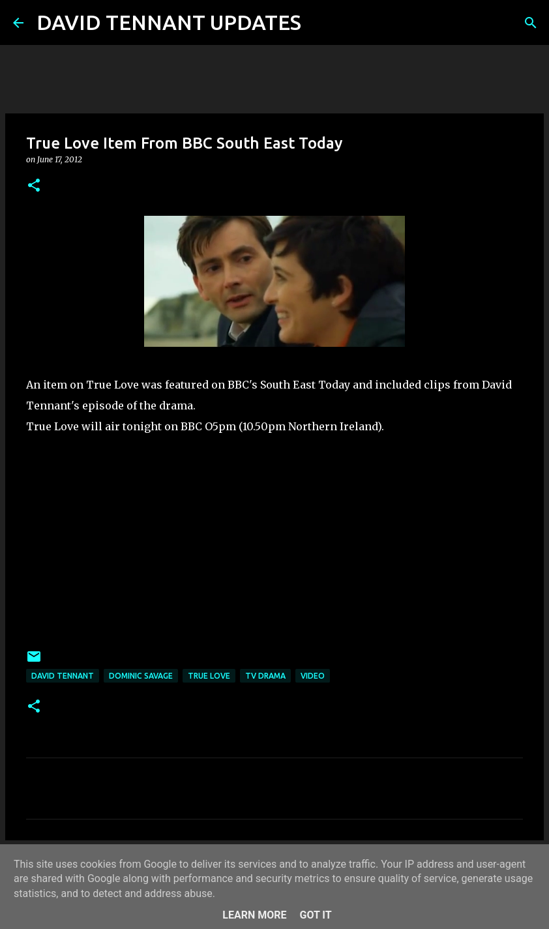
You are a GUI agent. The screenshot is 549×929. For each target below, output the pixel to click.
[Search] (319, 22)
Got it (315, 915)
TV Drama (265, 675)
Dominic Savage (141, 675)
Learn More (254, 915)
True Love (209, 675)
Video (313, 675)
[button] (34, 186)
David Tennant (62, 675)
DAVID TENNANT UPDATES (169, 22)
